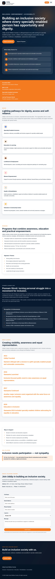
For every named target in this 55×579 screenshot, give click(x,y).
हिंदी (51, 2)
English (46, 2)
